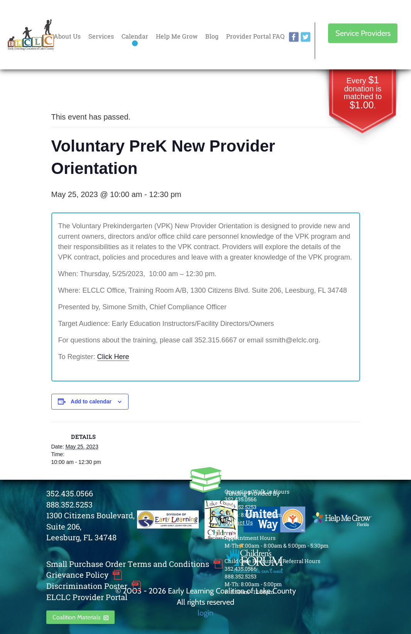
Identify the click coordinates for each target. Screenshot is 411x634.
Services (101, 36)
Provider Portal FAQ (255, 36)
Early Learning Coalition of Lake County (31, 34)
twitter (306, 37)
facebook (294, 37)
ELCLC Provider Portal (86, 597)
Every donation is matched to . (363, 93)
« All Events (68, 91)
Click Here (113, 357)
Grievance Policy (77, 575)
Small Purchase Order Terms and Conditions (127, 564)
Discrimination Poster (86, 586)
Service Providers (363, 33)
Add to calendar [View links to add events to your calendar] (91, 401)
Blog (211, 36)
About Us (67, 36)
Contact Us (239, 522)
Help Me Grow (177, 36)
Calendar (135, 36)
